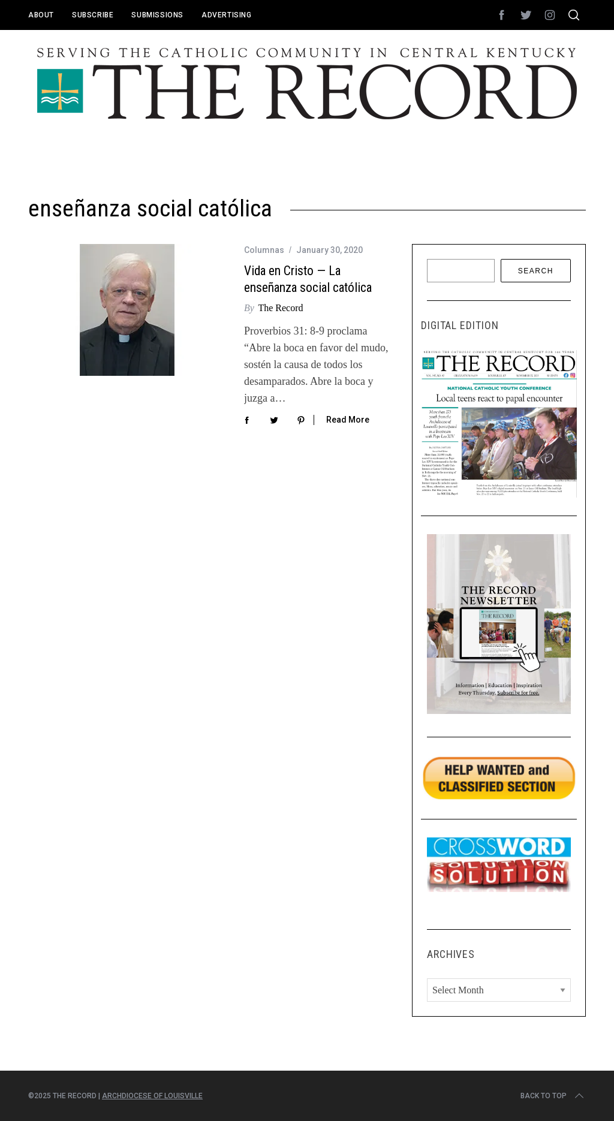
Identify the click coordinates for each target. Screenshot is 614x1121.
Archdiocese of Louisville (152, 1096)
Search (535, 271)
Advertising (226, 15)
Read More (347, 419)
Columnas (264, 250)
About (41, 15)
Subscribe (92, 15)
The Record (280, 308)
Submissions (157, 15)
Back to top (553, 1095)
